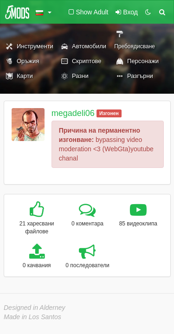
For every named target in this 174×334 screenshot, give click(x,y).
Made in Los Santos (32, 317)
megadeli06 (73, 113)
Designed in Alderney (34, 307)
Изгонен (109, 113)
